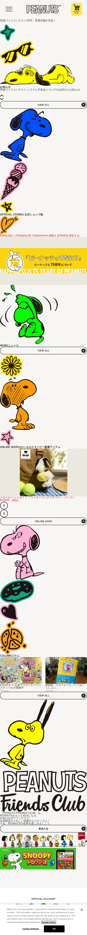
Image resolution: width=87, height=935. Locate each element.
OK (54, 929)
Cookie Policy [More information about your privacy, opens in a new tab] (49, 922)
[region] (43, 919)
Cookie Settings (30, 929)
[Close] (81, 909)
